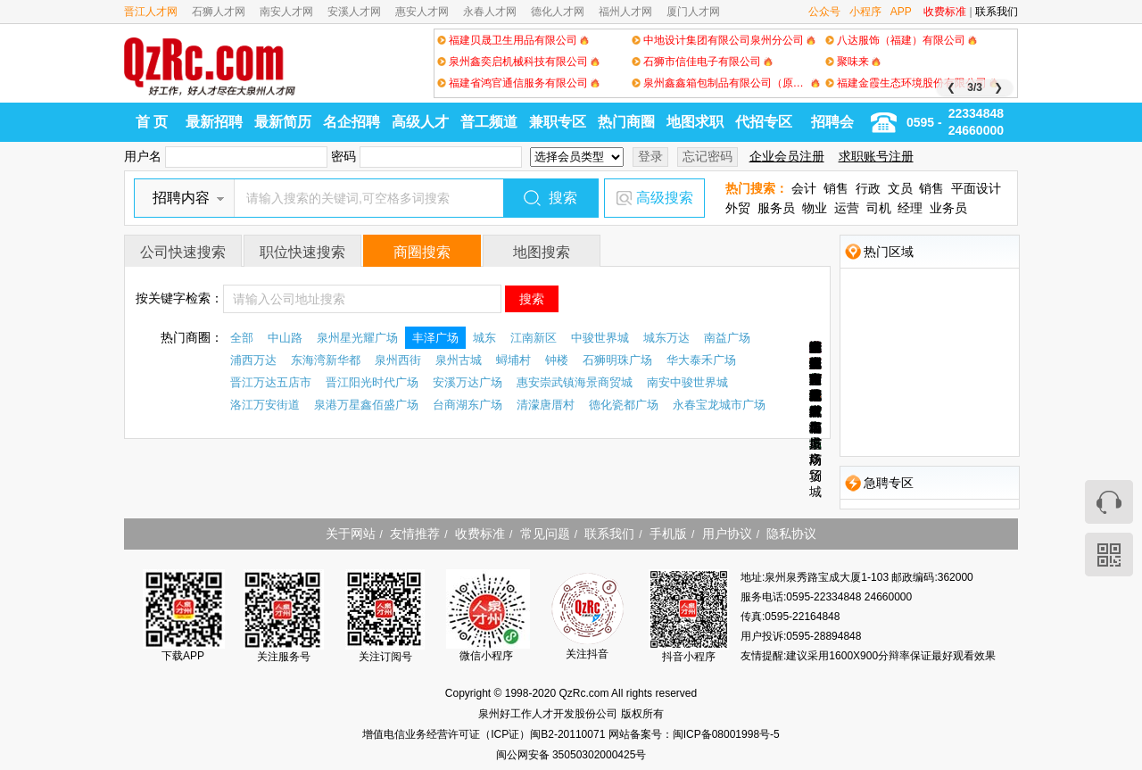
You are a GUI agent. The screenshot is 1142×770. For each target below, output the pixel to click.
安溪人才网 (354, 11)
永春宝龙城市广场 (815, 403)
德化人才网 (557, 11)
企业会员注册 (786, 156)
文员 (900, 188)
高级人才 (420, 121)
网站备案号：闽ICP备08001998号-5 (694, 734)
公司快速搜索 (183, 252)
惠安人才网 (422, 11)
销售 (835, 188)
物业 (814, 208)
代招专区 (763, 121)
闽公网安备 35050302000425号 (571, 755)
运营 (846, 208)
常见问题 (545, 533)
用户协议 (727, 533)
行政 (868, 188)
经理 (910, 208)
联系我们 (996, 11)
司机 (878, 208)
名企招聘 (351, 121)
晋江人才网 (151, 11)
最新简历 (282, 121)
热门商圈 (626, 121)
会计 (803, 188)
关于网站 (351, 533)
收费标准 (944, 11)
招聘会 (832, 121)
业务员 (948, 208)
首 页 (152, 121)
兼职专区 (557, 121)
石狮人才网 (218, 11)
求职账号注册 (876, 156)
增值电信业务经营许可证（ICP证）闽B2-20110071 (485, 734)
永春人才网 (490, 11)
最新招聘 (214, 121)
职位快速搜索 (302, 252)
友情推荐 (415, 533)
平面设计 (976, 188)
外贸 (737, 208)
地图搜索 (541, 252)
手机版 (668, 533)
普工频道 (488, 121)
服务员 (776, 208)
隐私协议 (791, 533)
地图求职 (695, 121)
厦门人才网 (693, 11)
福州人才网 (625, 11)
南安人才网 (286, 11)
